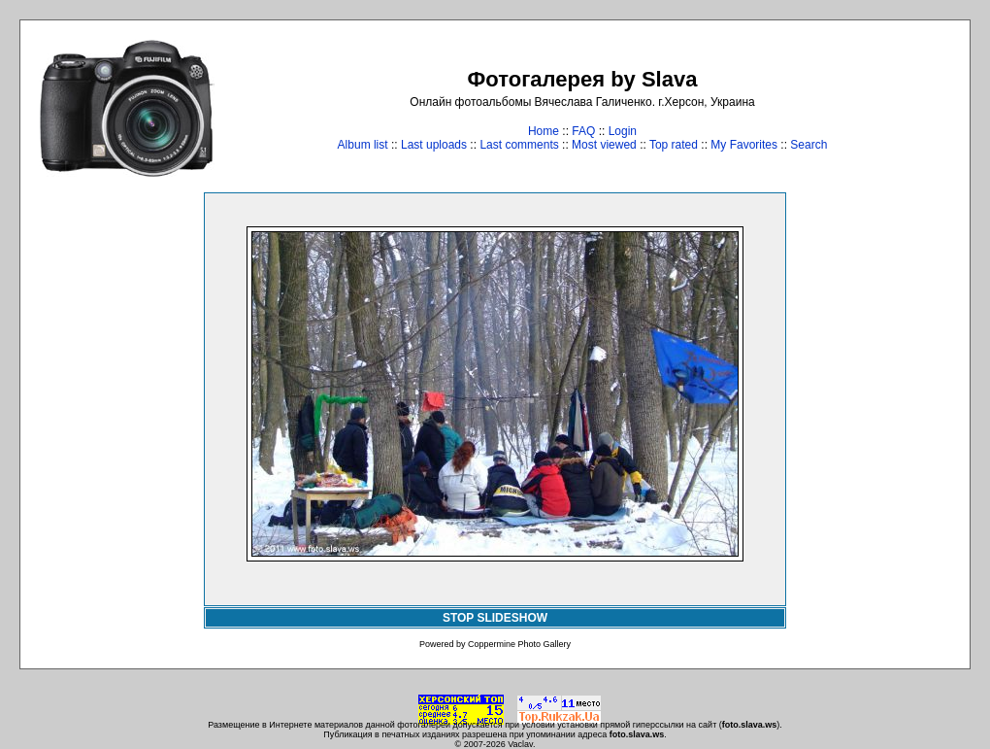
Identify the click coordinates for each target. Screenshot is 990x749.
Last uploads (434, 145)
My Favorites (743, 145)
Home (543, 131)
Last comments (518, 145)
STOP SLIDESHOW (495, 618)
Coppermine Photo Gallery (519, 644)
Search (808, 145)
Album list (363, 145)
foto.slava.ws (749, 725)
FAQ (583, 131)
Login (623, 131)
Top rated (673, 145)
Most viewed (604, 145)
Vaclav (520, 744)
